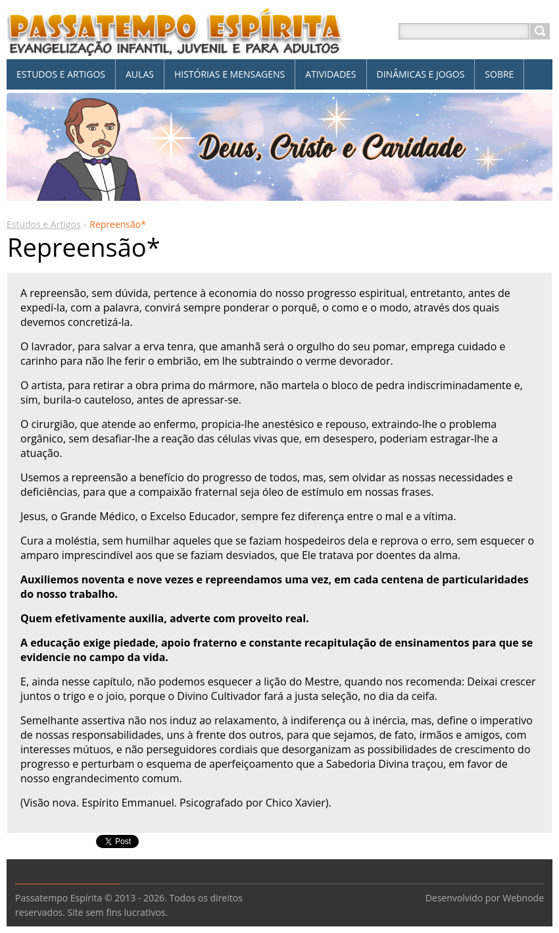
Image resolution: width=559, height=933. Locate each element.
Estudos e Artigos (44, 224)
